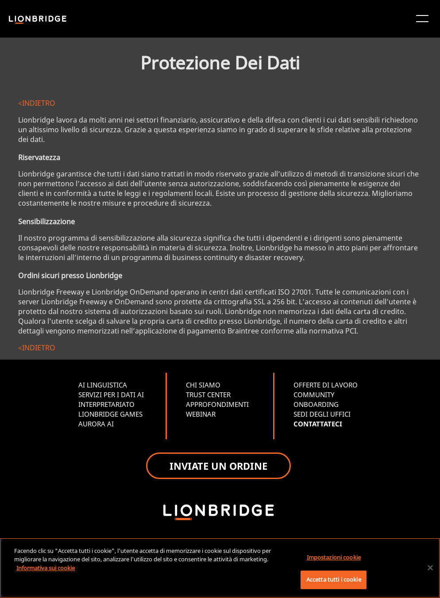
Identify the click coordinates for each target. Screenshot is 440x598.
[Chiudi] (430, 567)
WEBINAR (201, 414)
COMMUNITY (313, 394)
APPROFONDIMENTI (217, 404)
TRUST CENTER (208, 394)
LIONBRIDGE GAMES (110, 414)
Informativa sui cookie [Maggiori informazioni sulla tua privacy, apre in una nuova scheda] (45, 568)
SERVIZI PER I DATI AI (111, 394)
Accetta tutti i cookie (333, 579)
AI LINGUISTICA (102, 384)
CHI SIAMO (203, 384)
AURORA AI (96, 423)
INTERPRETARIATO (106, 404)
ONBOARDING (316, 404)
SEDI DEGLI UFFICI (322, 414)
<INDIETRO (36, 103)
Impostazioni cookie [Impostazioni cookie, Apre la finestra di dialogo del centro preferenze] (334, 557)
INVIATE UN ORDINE (218, 465)
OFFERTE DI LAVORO (325, 384)
